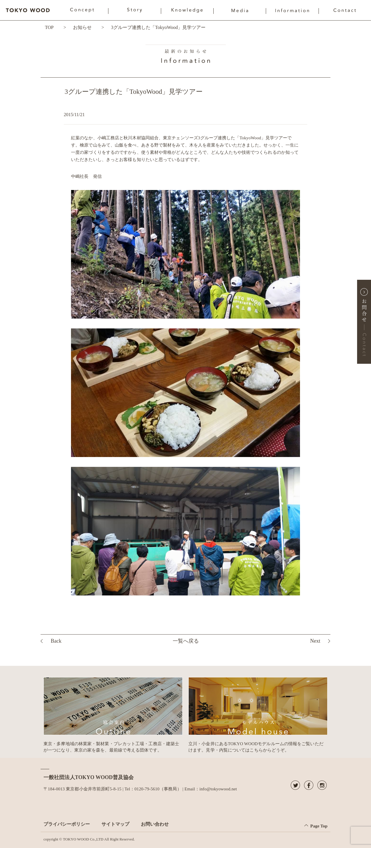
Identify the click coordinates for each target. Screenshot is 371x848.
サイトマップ (115, 824)
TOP (49, 27)
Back (56, 641)
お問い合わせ (155, 824)
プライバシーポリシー (66, 824)
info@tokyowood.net (218, 789)
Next (315, 641)
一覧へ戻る (186, 641)
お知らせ (82, 27)
